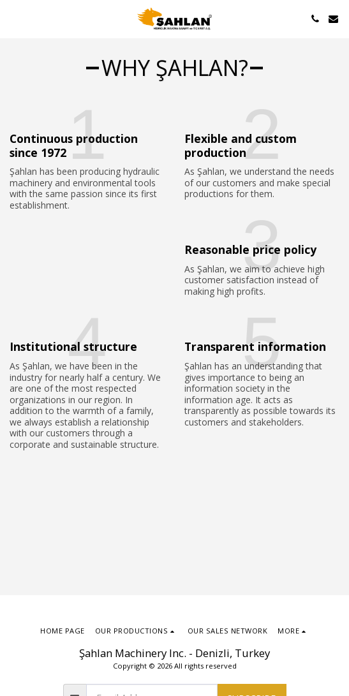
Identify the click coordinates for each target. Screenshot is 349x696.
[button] (14, 18)
